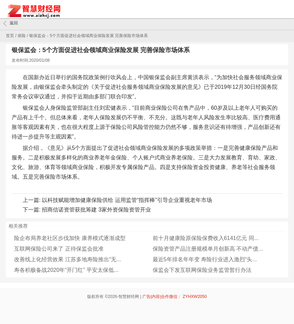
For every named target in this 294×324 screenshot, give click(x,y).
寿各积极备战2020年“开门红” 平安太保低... (66, 270)
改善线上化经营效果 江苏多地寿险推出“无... (67, 259)
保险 (21, 35)
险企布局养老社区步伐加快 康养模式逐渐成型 (69, 238)
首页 (10, 35)
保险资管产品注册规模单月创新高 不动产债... (208, 249)
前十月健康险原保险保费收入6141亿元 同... (206, 238)
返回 (10, 23)
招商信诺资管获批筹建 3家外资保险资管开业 (96, 210)
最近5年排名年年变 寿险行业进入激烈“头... (205, 259)
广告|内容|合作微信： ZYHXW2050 (174, 296)
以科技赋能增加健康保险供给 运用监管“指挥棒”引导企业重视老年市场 (127, 200)
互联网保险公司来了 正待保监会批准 (58, 249)
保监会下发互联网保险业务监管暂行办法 (202, 270)
